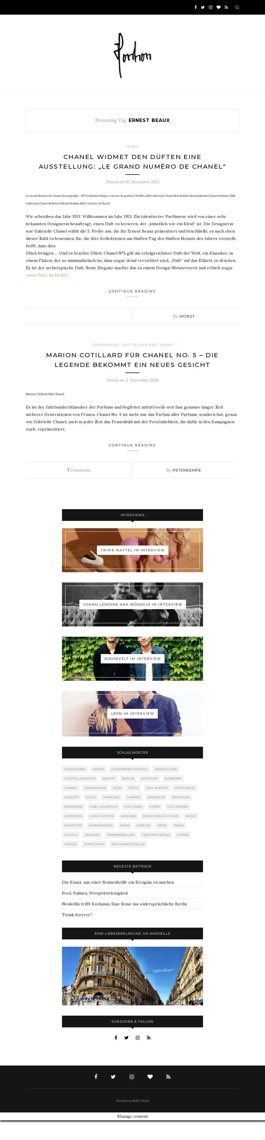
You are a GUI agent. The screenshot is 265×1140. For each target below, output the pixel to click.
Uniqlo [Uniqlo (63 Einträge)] (70, 863)
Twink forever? (77, 934)
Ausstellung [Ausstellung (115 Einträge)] (166, 788)
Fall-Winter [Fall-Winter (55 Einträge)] (157, 807)
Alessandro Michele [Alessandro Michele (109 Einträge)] (129, 788)
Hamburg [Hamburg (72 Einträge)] (111, 817)
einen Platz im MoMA (47, 284)
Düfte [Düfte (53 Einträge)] (133, 807)
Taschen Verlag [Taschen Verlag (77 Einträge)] (156, 854)
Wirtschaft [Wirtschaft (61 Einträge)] (94, 863)
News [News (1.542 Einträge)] (125, 845)
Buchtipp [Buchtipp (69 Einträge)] (149, 798)
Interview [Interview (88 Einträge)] (181, 817)
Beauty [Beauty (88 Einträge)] (109, 798)
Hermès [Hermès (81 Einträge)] (133, 817)
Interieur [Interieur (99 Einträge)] (156, 817)
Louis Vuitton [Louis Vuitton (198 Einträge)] (102, 835)
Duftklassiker (140, 355)
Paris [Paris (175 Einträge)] (162, 845)
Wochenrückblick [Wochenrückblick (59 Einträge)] (128, 863)
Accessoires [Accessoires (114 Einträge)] (74, 788)
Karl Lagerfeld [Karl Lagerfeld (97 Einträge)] (104, 826)
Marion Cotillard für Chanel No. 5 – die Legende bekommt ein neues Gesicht (132, 374)
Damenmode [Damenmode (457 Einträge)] (95, 807)
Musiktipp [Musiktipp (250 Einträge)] (73, 845)
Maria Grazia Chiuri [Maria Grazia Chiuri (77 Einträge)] (161, 835)
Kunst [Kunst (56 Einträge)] (155, 826)
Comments (78, 489)
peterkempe (187, 489)
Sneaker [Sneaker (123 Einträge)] (92, 854)
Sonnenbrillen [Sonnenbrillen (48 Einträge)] (121, 854)
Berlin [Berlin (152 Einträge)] (128, 798)
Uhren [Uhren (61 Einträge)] (183, 854)
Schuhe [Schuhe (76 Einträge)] (71, 854)
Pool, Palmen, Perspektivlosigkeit (95, 912)
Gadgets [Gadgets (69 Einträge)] (71, 817)
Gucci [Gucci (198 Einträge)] (91, 817)
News (132, 147)
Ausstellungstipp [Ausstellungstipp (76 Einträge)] (80, 798)
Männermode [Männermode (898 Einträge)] (101, 845)
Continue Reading (132, 302)
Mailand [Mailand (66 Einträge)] (128, 835)
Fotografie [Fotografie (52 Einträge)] (185, 807)
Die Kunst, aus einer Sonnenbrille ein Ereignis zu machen (118, 901)
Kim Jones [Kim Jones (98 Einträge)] (133, 826)
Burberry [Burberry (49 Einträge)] (173, 798)
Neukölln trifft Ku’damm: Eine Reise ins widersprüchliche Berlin (124, 923)
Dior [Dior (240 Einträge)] (117, 807)
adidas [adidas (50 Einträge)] (98, 788)
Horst (187, 325)
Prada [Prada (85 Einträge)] (179, 845)
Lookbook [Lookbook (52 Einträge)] (73, 835)
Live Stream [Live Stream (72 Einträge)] (177, 826)
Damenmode (106, 355)
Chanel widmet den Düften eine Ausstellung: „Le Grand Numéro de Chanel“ (132, 166)
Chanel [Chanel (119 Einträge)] (71, 807)
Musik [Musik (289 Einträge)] (191, 835)
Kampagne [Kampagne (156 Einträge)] (73, 826)
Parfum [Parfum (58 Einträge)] (143, 845)
